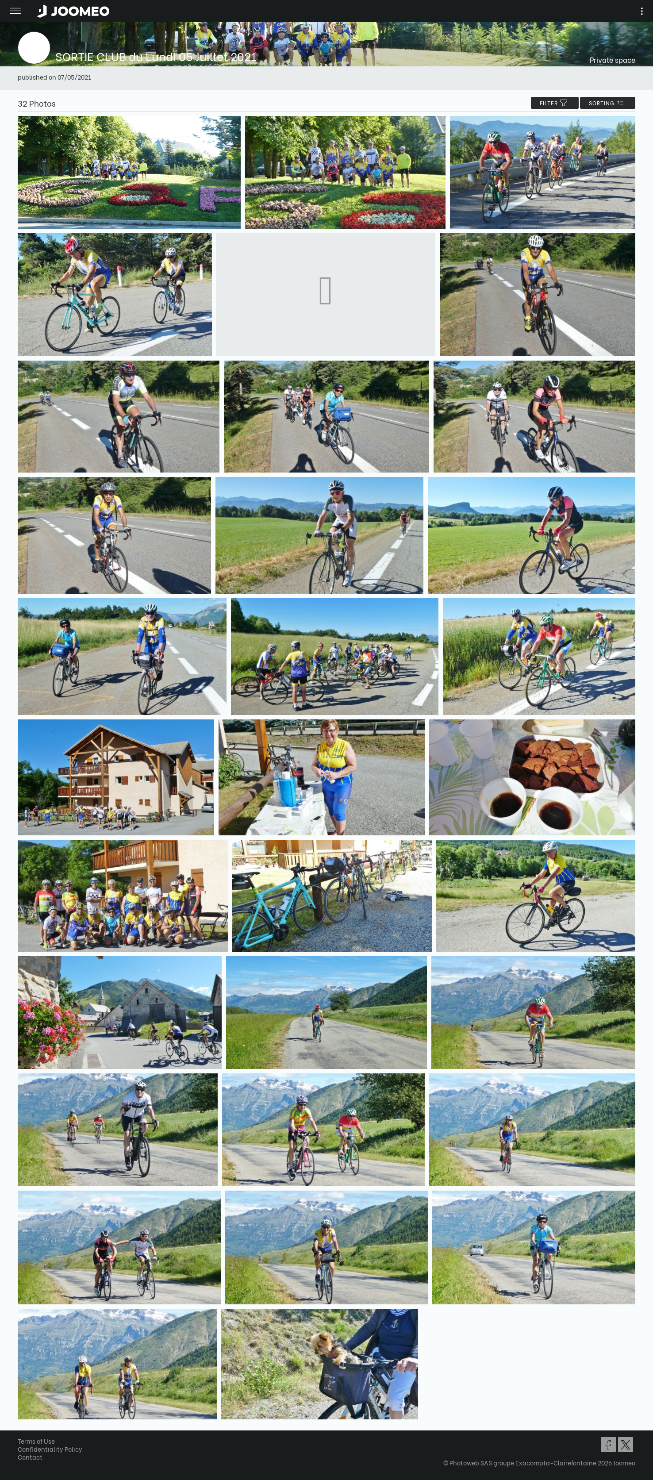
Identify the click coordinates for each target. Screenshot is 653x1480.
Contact (30, 1456)
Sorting (607, 103)
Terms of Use (36, 1440)
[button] (23, 1434)
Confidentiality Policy (50, 1448)
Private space (612, 59)
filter (555, 103)
